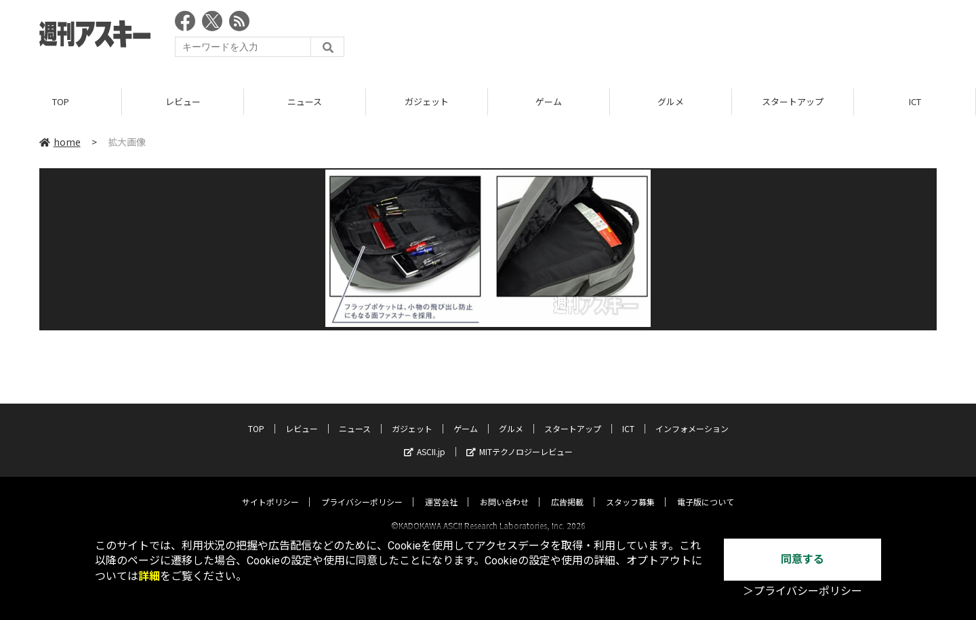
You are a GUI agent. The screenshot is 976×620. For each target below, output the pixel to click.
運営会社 (441, 489)
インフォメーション (692, 416)
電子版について (705, 489)
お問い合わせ (504, 489)
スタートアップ (793, 101)
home (60, 142)
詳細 (149, 576)
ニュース (304, 101)
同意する (802, 559)
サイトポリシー (270, 489)
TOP (60, 101)
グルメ (670, 101)
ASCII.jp (424, 439)
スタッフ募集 (630, 489)
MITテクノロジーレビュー (519, 439)
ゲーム (548, 101)
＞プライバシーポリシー (802, 591)
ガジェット (427, 101)
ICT (915, 101)
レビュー (183, 101)
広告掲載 (567, 489)
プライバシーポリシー (362, 489)
